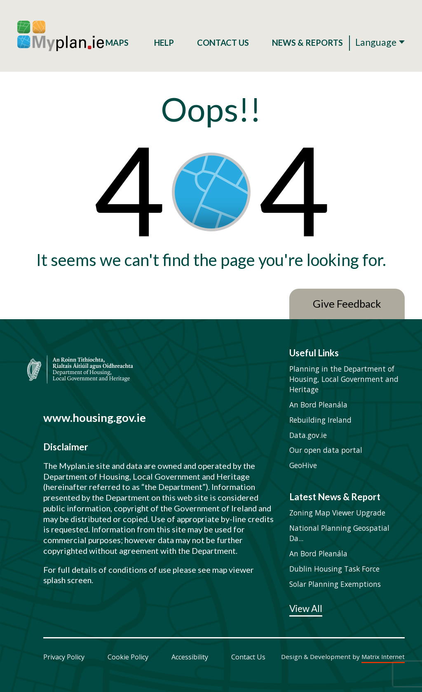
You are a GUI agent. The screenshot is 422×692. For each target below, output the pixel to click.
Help (164, 42)
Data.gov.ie (308, 435)
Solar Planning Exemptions (335, 584)
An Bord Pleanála (318, 405)
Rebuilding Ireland (320, 420)
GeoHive (303, 465)
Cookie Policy (128, 656)
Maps (118, 42)
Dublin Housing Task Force (334, 569)
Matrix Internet (383, 657)
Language (375, 42)
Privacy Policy (63, 656)
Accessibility (189, 656)
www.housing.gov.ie (94, 417)
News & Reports (307, 42)
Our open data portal (325, 450)
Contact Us (223, 42)
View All (305, 609)
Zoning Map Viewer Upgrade (337, 513)
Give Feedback (347, 303)
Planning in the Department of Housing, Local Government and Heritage (344, 379)
